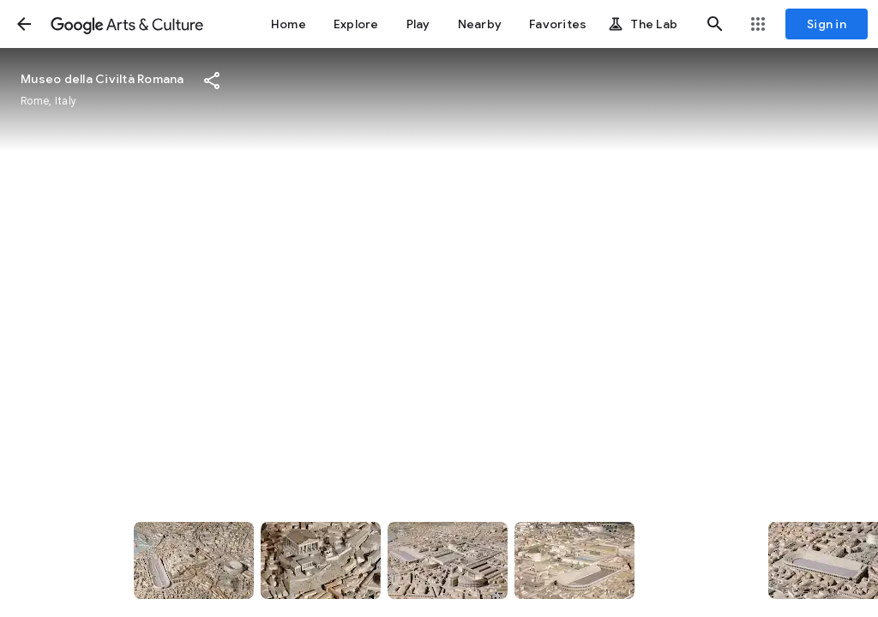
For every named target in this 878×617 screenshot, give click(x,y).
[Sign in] (826, 24)
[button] (24, 24)
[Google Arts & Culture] (127, 24)
